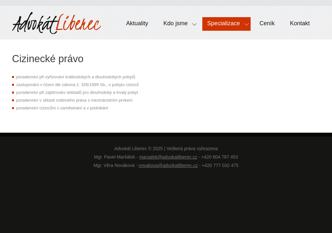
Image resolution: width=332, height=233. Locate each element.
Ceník (267, 23)
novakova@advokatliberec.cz (168, 165)
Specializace (225, 25)
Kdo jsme (177, 25)
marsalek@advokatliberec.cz (168, 157)
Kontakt (300, 23)
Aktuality (137, 23)
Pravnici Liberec (56, 24)
